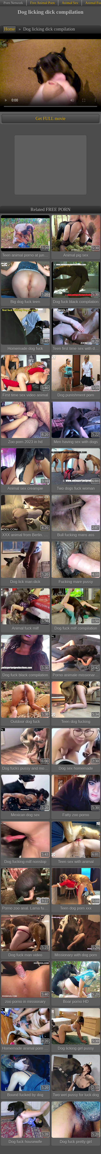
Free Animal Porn (42, 3)
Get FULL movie (50, 118)
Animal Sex (70, 3)
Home (9, 29)
